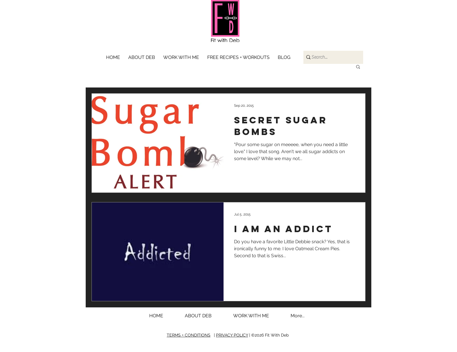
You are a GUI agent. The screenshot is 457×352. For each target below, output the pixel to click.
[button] (182, 57)
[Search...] (331, 57)
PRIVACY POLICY (232, 335)
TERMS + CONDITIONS (188, 335)
